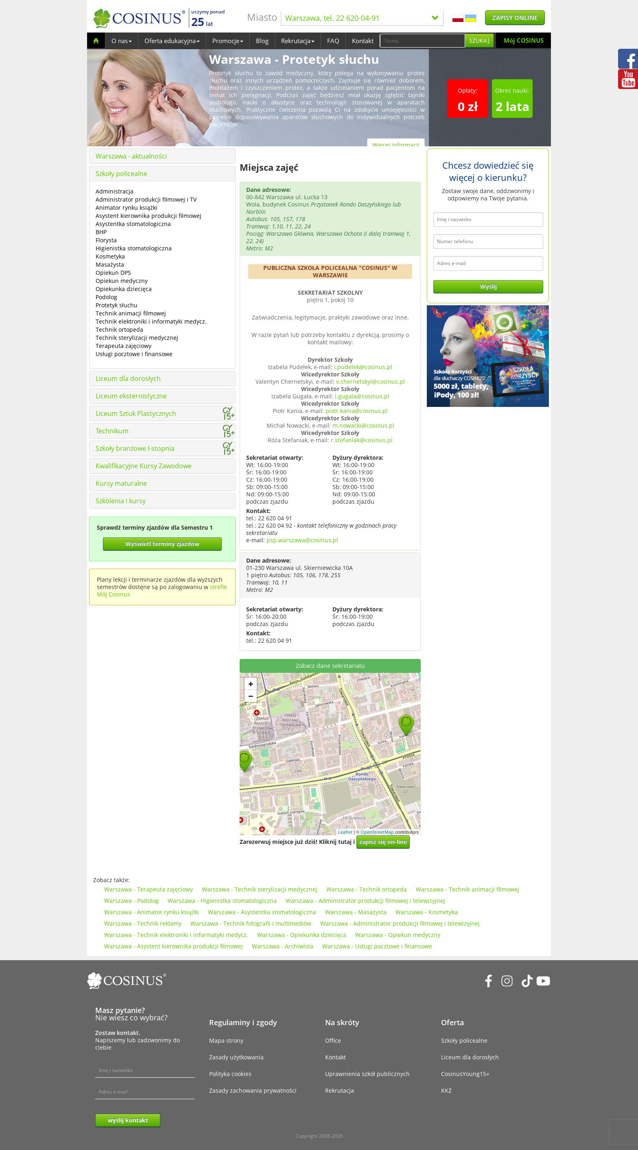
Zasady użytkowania (236, 1057)
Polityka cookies (230, 1074)
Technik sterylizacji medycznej (137, 337)
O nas (121, 41)
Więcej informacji (396, 145)
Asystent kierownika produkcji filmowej (148, 216)
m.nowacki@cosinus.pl (363, 425)
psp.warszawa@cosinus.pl (302, 540)
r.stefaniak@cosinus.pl (362, 440)
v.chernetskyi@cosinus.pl (370, 381)
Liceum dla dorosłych (128, 378)
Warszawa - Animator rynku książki (151, 912)
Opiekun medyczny (122, 281)
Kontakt (363, 41)
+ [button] (250, 684)
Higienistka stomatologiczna (134, 248)
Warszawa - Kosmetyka (426, 912)
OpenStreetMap (377, 832)
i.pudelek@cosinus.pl (363, 367)
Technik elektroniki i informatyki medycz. (151, 321)
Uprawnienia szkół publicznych (367, 1074)
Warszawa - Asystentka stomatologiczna (262, 912)
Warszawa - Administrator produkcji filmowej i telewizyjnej (365, 900)
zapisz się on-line (383, 842)
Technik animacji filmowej (131, 313)
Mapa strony (226, 1040)
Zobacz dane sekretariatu (330, 666)
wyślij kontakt (128, 1120)
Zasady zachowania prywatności (253, 1090)
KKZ (446, 1090)
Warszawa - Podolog (131, 900)
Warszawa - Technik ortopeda (366, 889)
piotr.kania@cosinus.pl (357, 411)
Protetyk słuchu (117, 305)
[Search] (422, 40)
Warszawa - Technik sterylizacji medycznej (259, 889)
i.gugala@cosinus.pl (362, 396)
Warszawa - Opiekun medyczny (397, 935)
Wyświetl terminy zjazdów (162, 544)
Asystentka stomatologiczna (133, 224)
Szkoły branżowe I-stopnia (135, 448)
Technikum (112, 430)
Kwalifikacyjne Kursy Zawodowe (144, 465)
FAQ (333, 41)
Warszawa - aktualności (131, 156)
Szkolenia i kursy (121, 500)
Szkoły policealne (121, 173)
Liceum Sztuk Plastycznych (136, 413)
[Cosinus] (139, 18)
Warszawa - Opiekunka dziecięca (301, 935)
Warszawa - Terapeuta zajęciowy (148, 889)
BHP (101, 232)
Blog (262, 41)
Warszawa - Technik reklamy (142, 923)
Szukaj (479, 40)
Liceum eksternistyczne (131, 395)
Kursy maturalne (121, 483)
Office (333, 1040)
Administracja (114, 191)
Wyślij (488, 286)
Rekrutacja (298, 41)
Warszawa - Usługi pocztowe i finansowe (377, 946)
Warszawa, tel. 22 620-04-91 (362, 18)
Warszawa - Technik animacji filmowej (467, 889)
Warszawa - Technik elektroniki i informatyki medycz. (176, 935)
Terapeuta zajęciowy (123, 346)
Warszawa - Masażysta (356, 912)
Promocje (227, 41)
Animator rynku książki (126, 207)
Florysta (106, 240)
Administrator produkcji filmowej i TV (146, 199)
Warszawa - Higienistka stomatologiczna (222, 900)
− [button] (250, 696)
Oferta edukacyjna (172, 41)
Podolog (106, 297)
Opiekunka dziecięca (124, 289)
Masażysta (110, 264)
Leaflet (345, 832)
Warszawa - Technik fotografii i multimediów (250, 923)
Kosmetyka (110, 256)
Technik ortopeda (119, 329)
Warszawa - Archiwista (282, 946)
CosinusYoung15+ (465, 1074)
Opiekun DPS (113, 272)
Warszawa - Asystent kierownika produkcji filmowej (173, 946)
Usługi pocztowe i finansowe (134, 354)
